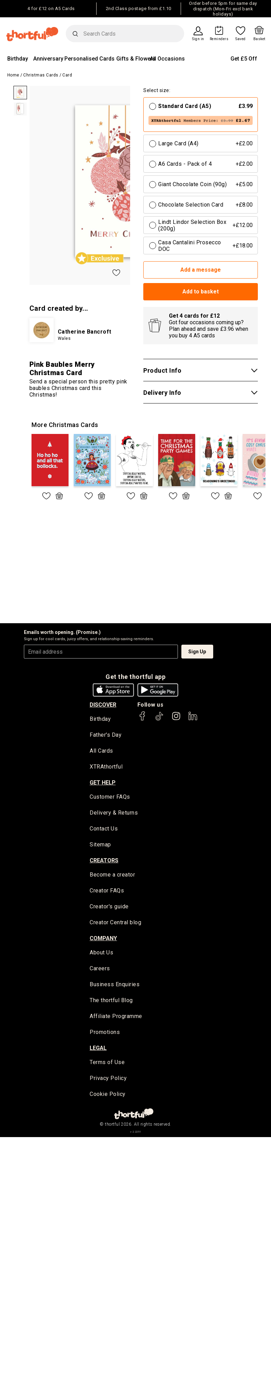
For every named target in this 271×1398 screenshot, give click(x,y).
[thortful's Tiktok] (159, 719)
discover (103, 704)
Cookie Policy (108, 1095)
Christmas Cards (40, 75)
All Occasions (167, 58)
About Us (101, 953)
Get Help (103, 783)
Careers (100, 969)
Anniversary (48, 58)
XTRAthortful (106, 767)
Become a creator (112, 875)
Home (13, 75)
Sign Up (197, 651)
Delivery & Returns (114, 813)
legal (98, 1049)
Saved (240, 39)
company (103, 939)
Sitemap (100, 845)
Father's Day (105, 735)
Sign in (198, 39)
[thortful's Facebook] (142, 719)
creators (104, 860)
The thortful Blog (111, 1001)
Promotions (105, 1033)
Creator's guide (109, 907)
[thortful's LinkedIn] (193, 719)
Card (67, 75)
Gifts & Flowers (136, 58)
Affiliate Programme (116, 1017)
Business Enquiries (114, 985)
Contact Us (104, 829)
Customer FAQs (110, 797)
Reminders (219, 39)
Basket (259, 39)
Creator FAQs (107, 891)
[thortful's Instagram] (176, 719)
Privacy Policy (108, 1079)
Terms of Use (107, 1063)
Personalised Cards (89, 58)
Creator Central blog (115, 923)
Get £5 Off (244, 58)
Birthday (17, 58)
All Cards (101, 751)
